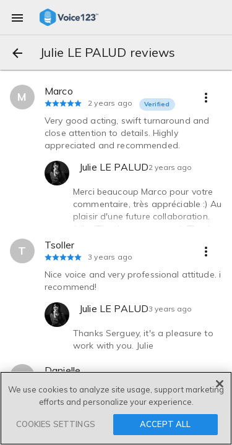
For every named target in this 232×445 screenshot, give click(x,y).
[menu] (17, 17)
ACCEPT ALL (165, 424)
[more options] (206, 97)
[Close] (219, 384)
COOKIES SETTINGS (55, 424)
